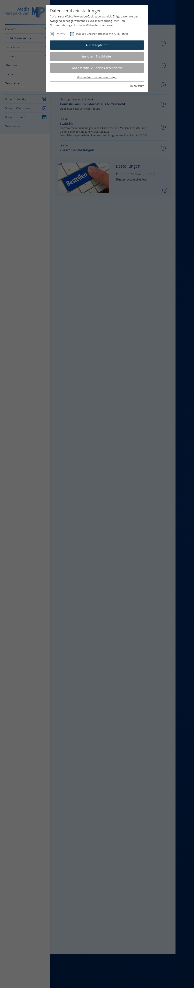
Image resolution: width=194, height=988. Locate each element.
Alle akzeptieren (97, 45)
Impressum (137, 86)
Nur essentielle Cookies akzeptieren (97, 68)
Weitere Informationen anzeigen (97, 77)
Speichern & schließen (97, 56)
